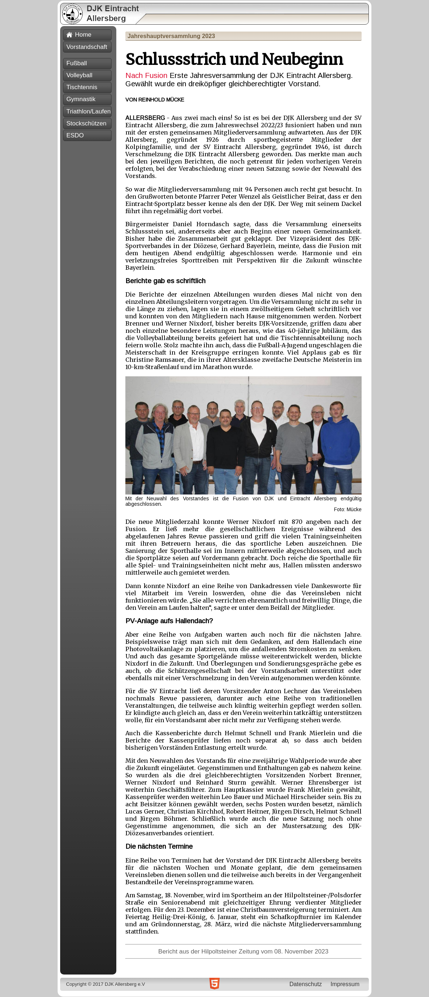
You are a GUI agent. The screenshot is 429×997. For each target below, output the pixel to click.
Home (78, 34)
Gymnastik (80, 99)
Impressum (344, 984)
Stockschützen (86, 123)
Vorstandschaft (86, 47)
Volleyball (79, 75)
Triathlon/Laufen (88, 111)
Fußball (76, 63)
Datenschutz (306, 984)
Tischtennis (81, 87)
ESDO (75, 135)
